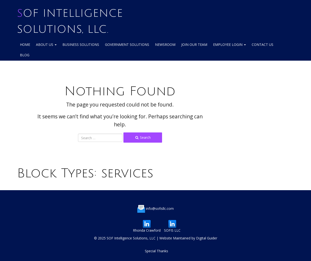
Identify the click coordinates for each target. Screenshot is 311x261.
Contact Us (262, 44)
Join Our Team (194, 44)
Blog (24, 55)
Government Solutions (127, 44)
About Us (46, 44)
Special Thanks (156, 251)
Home (25, 44)
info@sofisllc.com (160, 208)
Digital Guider (206, 238)
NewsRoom (165, 44)
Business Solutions (80, 44)
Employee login (229, 44)
